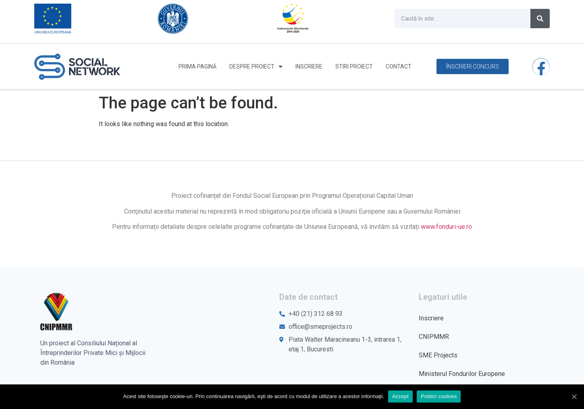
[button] (472, 66)
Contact (399, 66)
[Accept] (574, 396)
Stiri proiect (354, 66)
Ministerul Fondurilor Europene (462, 374)
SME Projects (438, 355)
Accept (400, 396)
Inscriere (308, 66)
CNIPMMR (434, 336)
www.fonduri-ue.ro (446, 226)
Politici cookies (439, 396)
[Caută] (540, 18)
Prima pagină (197, 66)
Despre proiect (256, 66)
